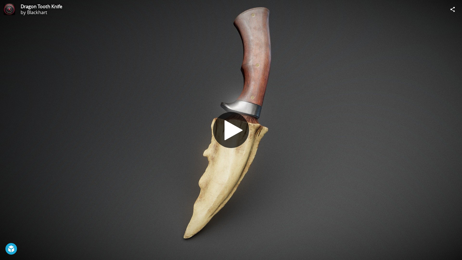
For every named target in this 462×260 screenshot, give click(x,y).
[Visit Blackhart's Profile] (9, 9)
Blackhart (37, 12)
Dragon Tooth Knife (41, 6)
